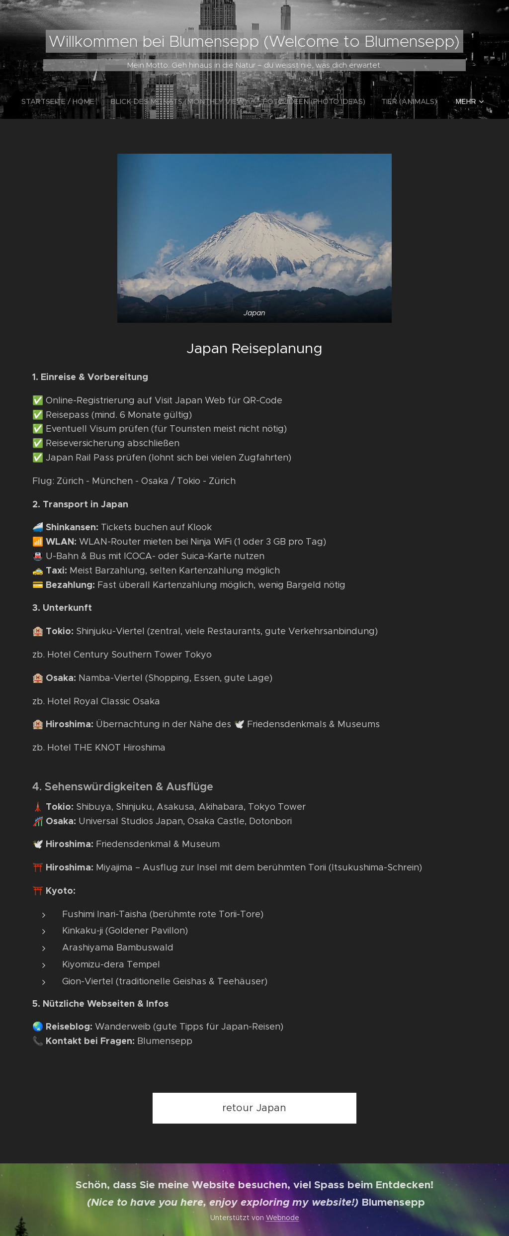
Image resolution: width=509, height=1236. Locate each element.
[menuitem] (70, 101)
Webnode (282, 1217)
